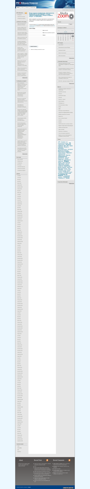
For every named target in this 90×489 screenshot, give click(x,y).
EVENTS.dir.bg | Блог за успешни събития (65, 123)
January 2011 (19, 369)
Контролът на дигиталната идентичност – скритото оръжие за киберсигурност (21, 74)
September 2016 (20, 241)
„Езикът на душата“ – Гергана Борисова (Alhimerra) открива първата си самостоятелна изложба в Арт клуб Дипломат (22, 55)
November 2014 (19, 282)
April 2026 (19, 181)
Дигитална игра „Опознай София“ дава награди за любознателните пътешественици (21, 94)
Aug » (72, 30)
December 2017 (19, 215)
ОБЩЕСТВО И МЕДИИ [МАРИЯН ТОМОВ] (66, 112)
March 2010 (19, 388)
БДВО (59, 108)
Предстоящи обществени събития (65, 168)
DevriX (29, 487)
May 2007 (19, 429)
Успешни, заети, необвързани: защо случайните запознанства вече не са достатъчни (21, 49)
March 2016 (19, 252)
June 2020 (19, 196)
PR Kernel (60, 93)
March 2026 (19, 183)
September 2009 (20, 399)
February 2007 (19, 435)
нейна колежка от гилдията (57, 463)
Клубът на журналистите (63, 158)
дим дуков (55, 466)
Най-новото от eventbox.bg (63, 131)
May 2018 (19, 207)
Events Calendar (20, 159)
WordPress (19, 451)
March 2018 (19, 209)
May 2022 (19, 190)
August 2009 (19, 401)
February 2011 (19, 367)
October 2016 (19, 239)
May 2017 (19, 226)
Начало (18, 7)
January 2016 (19, 256)
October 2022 (19, 188)
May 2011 (19, 361)
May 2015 (19, 271)
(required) (45, 30)
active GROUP (61, 44)
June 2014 (19, 292)
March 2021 (19, 192)
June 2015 (19, 269)
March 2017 (19, 230)
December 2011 (19, 348)
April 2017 (19, 228)
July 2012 (18, 335)
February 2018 (19, 211)
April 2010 (19, 386)
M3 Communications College (63, 143)
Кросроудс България (62, 50)
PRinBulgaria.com (61, 103)
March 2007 (19, 433)
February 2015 (19, 277)
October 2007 (19, 420)
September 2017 (20, 220)
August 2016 (19, 243)
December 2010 (19, 371)
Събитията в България (21, 16)
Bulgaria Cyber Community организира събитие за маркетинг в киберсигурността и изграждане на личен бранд (22, 63)
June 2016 (19, 247)
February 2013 (19, 322)
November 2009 (19, 395)
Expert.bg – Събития (62, 99)
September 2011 (20, 354)
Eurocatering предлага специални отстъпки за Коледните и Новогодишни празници (66, 69)
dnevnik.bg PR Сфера (62, 95)
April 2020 (19, 198)
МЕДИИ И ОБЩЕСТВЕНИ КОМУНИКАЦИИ (66, 125)
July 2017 (18, 222)
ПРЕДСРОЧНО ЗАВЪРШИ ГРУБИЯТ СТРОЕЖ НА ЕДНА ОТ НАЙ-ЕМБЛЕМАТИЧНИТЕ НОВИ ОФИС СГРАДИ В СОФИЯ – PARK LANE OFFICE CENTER (22, 112)
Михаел (54, 472)
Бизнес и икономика (63, 147)
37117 (35, 466)
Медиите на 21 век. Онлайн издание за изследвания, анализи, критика (65, 136)
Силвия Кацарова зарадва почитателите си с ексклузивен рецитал (21, 119)
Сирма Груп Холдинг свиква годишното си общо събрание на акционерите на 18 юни (22, 33)
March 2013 (19, 320)
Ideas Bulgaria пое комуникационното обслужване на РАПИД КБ (21, 105)
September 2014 (20, 286)
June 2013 (19, 314)
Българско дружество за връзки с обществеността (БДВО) (65, 150)
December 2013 (19, 303)
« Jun (59, 30)
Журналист (69, 152)
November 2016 (19, 237)
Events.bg (60, 97)
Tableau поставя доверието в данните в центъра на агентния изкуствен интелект (22, 69)
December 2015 (19, 258)
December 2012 (19, 326)
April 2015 (19, 273)
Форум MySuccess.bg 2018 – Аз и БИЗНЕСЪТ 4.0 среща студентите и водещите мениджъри (22, 150)
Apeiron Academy (61, 101)
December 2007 (19, 416)
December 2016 (19, 235)
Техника (67, 178)
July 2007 (18, 425)
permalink (41, 25)
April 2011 (19, 363)
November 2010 (19, 373)
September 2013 (20, 309)
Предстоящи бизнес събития (64, 166)
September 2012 (20, 331)
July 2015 (18, 267)
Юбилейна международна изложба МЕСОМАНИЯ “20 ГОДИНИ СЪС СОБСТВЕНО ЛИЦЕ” (66, 64)
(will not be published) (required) (48, 32)
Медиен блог (61, 116)
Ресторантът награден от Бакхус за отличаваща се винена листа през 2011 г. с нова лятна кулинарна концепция (66, 73)
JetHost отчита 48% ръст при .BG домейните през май (22, 38)
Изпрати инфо (33, 7)
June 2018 (19, 205)
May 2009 (19, 403)
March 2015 (19, 275)
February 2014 (19, 299)
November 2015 (19, 260)
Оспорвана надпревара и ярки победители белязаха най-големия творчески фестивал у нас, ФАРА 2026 (22, 43)
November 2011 (19, 350)
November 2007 (19, 418)
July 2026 (18, 175)
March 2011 (19, 365)
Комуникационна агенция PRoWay (64, 47)
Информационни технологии (62, 157)
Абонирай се (19, 14)
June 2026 (19, 177)
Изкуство (68, 155)
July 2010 (18, 380)
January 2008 (19, 414)
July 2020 (18, 194)
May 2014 (19, 294)
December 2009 (19, 393)
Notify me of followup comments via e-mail (37, 49)
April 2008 (19, 410)
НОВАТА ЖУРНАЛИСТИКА (63, 127)
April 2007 (19, 431)
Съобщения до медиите (21, 18)
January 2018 (19, 213)
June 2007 (19, 427)
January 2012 (19, 346)
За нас (22, 7)
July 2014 (18, 290)
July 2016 (18, 245)
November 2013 (19, 305)
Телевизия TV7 (61, 178)
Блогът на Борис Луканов (63, 118)
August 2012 (19, 333)
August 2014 (19, 288)
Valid (19, 447)
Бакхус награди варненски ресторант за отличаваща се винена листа (65, 78)
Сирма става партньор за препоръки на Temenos (21, 24)
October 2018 (19, 203)
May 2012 (19, 339)
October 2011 (19, 352)
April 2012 (19, 341)
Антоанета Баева (56, 470)
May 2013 (19, 316)
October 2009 (19, 397)
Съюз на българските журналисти (64, 133)
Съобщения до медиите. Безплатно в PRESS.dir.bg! (65, 89)
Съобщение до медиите (62, 175)
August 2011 (19, 356)
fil (53, 468)
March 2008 (19, 412)
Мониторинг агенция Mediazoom (64, 110)
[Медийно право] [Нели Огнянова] (64, 114)
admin (37, 24)
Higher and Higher (61, 129)
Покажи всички (24, 77)
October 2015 (19, 262)
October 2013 (19, 307)
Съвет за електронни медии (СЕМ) (65, 173)
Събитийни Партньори (21, 166)
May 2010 (19, 384)
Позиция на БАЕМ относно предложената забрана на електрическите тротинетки (21, 28)
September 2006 (20, 440)
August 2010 (19, 378)
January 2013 (19, 324)
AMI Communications (62, 55)
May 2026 (19, 179)
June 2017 (19, 224)
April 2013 (19, 318)
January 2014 (19, 301)
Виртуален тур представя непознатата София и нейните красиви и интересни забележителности (22, 100)
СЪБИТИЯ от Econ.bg (62, 91)
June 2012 (19, 337)
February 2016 (19, 254)
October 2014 (19, 284)
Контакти (27, 7)
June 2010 (19, 382)
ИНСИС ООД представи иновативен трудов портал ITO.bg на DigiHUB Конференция (21, 125)
